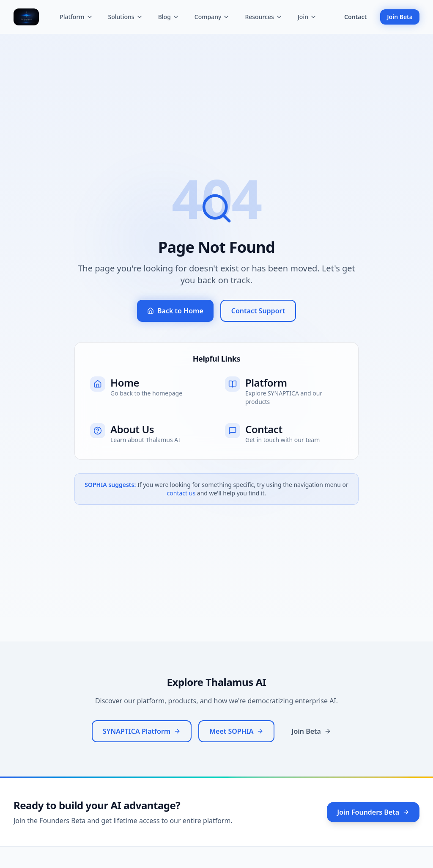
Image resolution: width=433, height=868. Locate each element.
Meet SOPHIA (236, 731)
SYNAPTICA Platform (142, 731)
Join (307, 17)
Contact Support (258, 310)
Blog (168, 17)
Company (212, 17)
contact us (181, 493)
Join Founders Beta (373, 812)
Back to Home (175, 310)
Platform (76, 17)
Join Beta (400, 17)
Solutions (125, 17)
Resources (263, 17)
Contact (355, 17)
